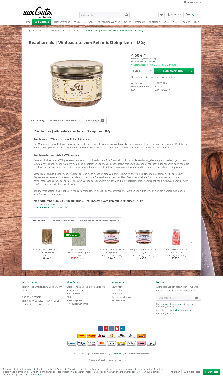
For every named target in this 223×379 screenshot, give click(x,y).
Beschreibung (38, 120)
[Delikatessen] (41, 22)
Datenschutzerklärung (170, 304)
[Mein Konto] (175, 15)
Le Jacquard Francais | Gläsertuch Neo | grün (79, 251)
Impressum (117, 293)
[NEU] (175, 22)
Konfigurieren (211, 371)
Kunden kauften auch (63, 220)
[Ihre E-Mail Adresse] (174, 298)
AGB (69, 297)
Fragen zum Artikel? (44, 204)
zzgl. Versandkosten (148, 61)
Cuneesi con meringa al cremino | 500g (176, 251)
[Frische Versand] (61, 22)
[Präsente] (140, 22)
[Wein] (77, 22)
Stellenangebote (74, 300)
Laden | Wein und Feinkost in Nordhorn (86, 286)
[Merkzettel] (161, 15)
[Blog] (196, 22)
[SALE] (166, 22)
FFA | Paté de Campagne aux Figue (144, 251)
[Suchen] (127, 15)
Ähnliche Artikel (39, 220)
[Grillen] (127, 22)
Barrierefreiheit (119, 300)
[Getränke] (89, 22)
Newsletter (117, 286)
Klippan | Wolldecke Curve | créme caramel (46, 251)
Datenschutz (117, 290)
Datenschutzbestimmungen (182, 310)
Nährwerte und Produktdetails (65, 120)
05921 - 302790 (31, 297)
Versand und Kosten (76, 290)
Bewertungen (95, 120)
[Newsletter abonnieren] (196, 298)
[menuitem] (104, 15)
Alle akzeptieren (192, 371)
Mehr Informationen (33, 374)
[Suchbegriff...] (104, 15)
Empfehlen (168, 77)
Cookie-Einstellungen (122, 297)
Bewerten (151, 77)
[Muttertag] (154, 22)
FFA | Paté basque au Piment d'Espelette (111, 251)
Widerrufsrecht (74, 293)
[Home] (27, 22)
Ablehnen (175, 371)
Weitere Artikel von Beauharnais (50, 207)
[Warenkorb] (193, 15)
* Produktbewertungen (78, 303)
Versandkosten (117, 353)
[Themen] (185, 22)
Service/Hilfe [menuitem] (191, 2)
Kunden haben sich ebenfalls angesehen (99, 220)
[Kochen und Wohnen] (109, 22)
